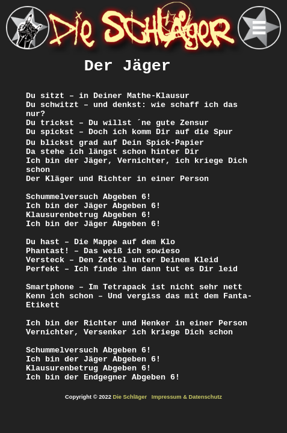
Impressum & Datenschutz (187, 397)
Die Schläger (130, 397)
